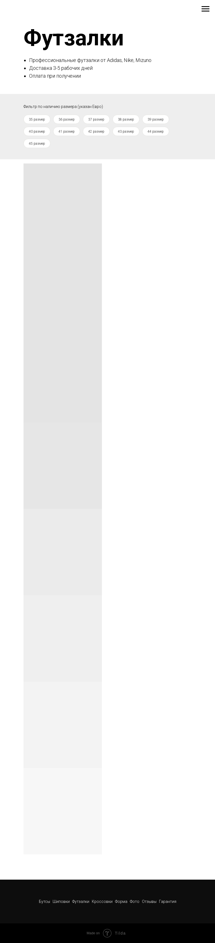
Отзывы (149, 901)
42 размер (96, 131)
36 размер (67, 119)
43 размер (126, 131)
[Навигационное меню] (205, 9)
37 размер (96, 119)
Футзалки (80, 901)
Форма (121, 901)
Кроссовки (102, 901)
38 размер (126, 119)
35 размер (37, 119)
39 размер (156, 119)
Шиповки (62, 901)
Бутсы (45, 901)
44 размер (156, 131)
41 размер (67, 131)
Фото (135, 901)
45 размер (37, 144)
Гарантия (167, 901)
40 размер (37, 131)
